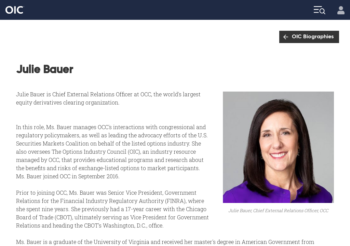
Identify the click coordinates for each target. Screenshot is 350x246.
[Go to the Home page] (14, 10)
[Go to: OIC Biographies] (309, 37)
